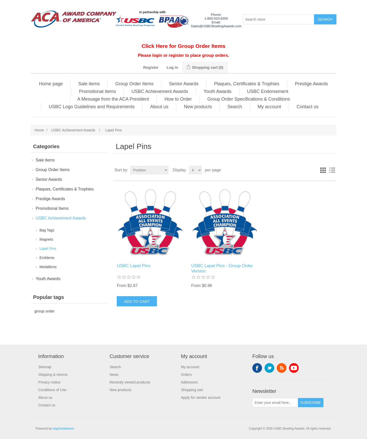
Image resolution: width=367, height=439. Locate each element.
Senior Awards (184, 83)
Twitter (269, 368)
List (332, 170)
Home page (51, 83)
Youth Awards (217, 91)
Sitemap (44, 367)
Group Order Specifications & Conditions (248, 99)
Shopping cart (192, 390)
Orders (186, 375)
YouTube (294, 368)
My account (269, 106)
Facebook (257, 368)
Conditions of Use (52, 390)
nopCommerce (63, 428)
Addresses (189, 382)
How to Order (178, 99)
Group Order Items (134, 83)
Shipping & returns (53, 375)
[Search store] (278, 19)
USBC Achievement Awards (160, 91)
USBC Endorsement (267, 91)
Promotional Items (97, 91)
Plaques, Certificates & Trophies (246, 83)
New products (198, 106)
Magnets (46, 239)
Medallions (48, 267)
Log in (172, 67)
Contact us (308, 106)
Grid (323, 170)
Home (39, 130)
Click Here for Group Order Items (183, 46)
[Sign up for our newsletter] (275, 402)
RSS (281, 368)
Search (235, 106)
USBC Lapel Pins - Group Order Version (222, 268)
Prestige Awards (311, 83)
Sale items (89, 83)
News (114, 375)
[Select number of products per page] (195, 170)
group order (44, 311)
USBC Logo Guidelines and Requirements (92, 106)
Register (151, 67)
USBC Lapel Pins (133, 265)
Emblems (47, 258)
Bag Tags (47, 230)
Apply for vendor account (200, 397)
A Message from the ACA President (113, 99)
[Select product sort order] (149, 170)
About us (159, 106)
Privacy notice (49, 382)
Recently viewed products (130, 382)
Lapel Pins (48, 248)
